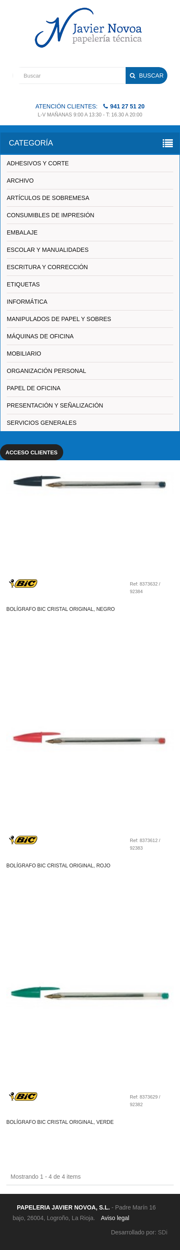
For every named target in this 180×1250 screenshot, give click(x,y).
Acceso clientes (31, 452)
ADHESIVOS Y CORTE (38, 163)
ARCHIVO (20, 180)
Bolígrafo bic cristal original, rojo (58, 866)
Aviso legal (115, 1218)
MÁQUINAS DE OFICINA (40, 336)
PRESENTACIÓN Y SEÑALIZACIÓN (55, 405)
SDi (162, 1232)
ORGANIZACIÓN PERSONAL (46, 370)
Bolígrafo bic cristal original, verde (60, 1122)
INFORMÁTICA (27, 301)
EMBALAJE (22, 232)
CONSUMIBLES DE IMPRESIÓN (50, 215)
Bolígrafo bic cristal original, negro (60, 609)
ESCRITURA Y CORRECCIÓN (47, 267)
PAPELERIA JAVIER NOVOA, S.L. (63, 1207)
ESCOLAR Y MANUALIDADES (48, 249)
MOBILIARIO (24, 353)
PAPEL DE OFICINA (34, 388)
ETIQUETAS (23, 284)
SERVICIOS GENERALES (41, 422)
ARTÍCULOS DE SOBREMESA (48, 197)
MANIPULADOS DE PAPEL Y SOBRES (59, 319)
